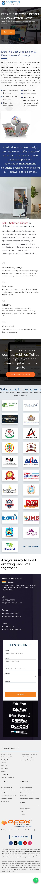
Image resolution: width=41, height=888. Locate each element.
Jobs (21, 811)
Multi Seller (23, 796)
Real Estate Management (28, 757)
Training (22, 814)
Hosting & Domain (6, 798)
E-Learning (4, 774)
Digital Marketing (6, 787)
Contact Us (24, 830)
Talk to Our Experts (20, 374)
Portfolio (17, 830)
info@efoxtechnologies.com (12, 603)
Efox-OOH (4, 765)
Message (7, 681)
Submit (20, 695)
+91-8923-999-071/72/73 (11, 613)
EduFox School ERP (6, 754)
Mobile (7, 666)
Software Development (8, 790)
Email (6, 658)
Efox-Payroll (4, 760)
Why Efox (10, 830)
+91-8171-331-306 (8, 627)
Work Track (4, 768)
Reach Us (31, 830)
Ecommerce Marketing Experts (29, 798)
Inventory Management (27, 760)
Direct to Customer (26, 787)
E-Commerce (5, 801)
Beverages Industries (26, 790)
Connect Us (20, 837)
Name (7, 650)
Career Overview (25, 808)
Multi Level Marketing (7, 777)
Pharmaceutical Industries (28, 793)
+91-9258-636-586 (8, 600)
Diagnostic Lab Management (29, 754)
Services (7, 673)
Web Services (5, 793)
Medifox (3, 771)
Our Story (3, 830)
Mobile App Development (8, 796)
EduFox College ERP (7, 757)
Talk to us (8, 32)
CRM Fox (3, 762)
